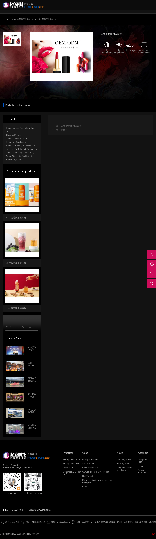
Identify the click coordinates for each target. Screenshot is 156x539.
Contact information (143, 471)
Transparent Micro (71, 459)
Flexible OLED (69, 468)
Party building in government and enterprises (97, 481)
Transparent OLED (71, 463)
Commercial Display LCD (72, 473)
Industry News (123, 463)
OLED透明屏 (18, 510)
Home (7, 19)
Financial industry (90, 468)
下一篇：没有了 (59, 130)
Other (85, 486)
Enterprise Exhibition (91, 459)
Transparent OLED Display (39, 510)
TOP (154, 534)
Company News (124, 459)
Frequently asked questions (124, 469)
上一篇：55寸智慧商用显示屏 (66, 126)
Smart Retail (88, 463)
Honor (140, 466)
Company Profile (142, 460)
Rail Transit (87, 476)
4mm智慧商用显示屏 (23, 19)
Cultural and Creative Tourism (95, 472)
